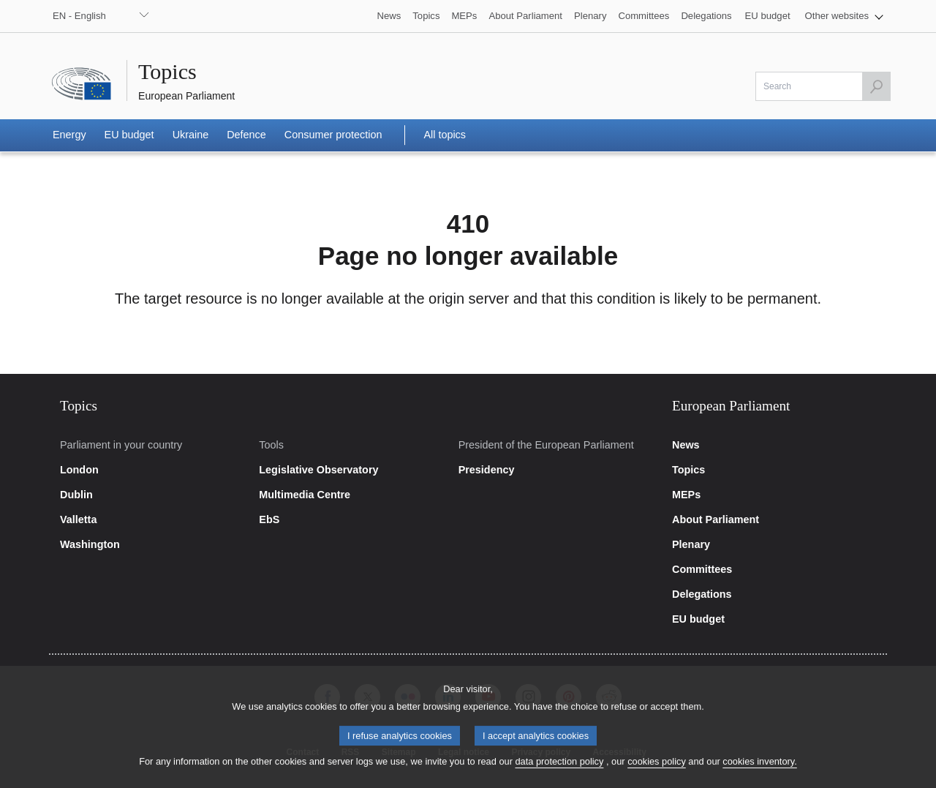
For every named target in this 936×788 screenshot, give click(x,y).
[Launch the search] (876, 86)
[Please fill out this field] (823, 86)
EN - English (79, 15)
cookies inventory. (759, 772)
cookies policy (656, 772)
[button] (844, 16)
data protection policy (559, 772)
